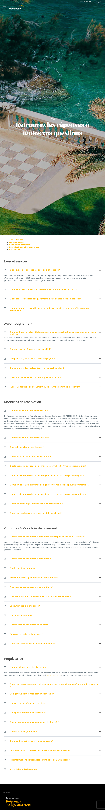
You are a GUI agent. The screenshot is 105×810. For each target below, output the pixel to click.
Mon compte (85, 1)
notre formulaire (54, 675)
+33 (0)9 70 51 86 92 (18, 805)
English (99, 1)
